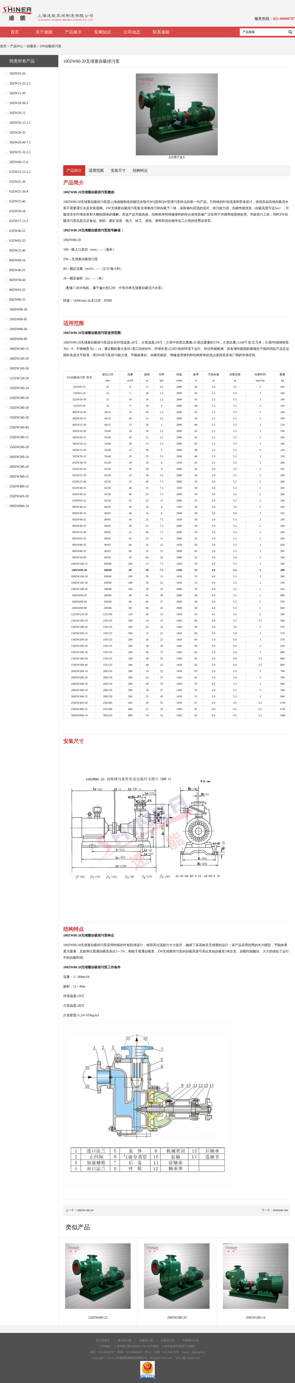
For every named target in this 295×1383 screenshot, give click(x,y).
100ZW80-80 (18, 339)
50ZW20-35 (17, 132)
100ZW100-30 (19, 368)
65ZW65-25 (17, 240)
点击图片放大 (177, 116)
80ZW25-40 (17, 250)
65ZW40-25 (17, 231)
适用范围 (96, 170)
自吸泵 (32, 46)
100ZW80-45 (18, 319)
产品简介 (74, 170)
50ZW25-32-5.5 (20, 152)
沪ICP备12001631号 (188, 1358)
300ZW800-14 (19, 506)
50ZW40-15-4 (18, 162)
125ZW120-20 (19, 378)
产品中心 (16, 46)
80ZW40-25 (17, 270)
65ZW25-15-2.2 (20, 172)
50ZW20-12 (17, 113)
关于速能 (44, 32)
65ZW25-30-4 (18, 191)
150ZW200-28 (19, 447)
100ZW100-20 (19, 358)
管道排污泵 (168, 1340)
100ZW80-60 (18, 329)
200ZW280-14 (19, 457)
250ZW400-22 (19, 486)
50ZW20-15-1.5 (20, 122)
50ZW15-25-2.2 (20, 83)
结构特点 (140, 170)
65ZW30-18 (17, 211)
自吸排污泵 (146, 1340)
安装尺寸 (118, 170)
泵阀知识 (102, 32)
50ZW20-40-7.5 (20, 142)
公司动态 (131, 32)
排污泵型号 (103, 1340)
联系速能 (161, 32)
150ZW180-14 (19, 388)
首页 (15, 32)
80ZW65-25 (17, 290)
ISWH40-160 (280, 1210)
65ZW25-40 (17, 201)
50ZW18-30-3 (18, 103)
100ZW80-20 (18, 309)
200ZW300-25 (19, 476)
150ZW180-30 (19, 408)
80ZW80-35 (17, 299)
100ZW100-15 (19, 349)
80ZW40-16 (17, 260)
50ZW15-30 (17, 93)
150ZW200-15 (19, 437)
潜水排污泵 (125, 1340)
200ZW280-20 (19, 466)
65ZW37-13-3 (18, 221)
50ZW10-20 (17, 73)
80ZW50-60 (17, 280)
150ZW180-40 (19, 427)
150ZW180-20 (19, 398)
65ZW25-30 (17, 181)
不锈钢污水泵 (190, 1340)
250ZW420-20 (19, 496)
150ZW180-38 (19, 417)
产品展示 (73, 32)
